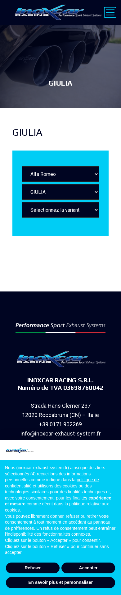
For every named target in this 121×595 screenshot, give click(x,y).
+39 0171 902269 (60, 424)
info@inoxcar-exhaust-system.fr (60, 433)
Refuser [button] (33, 567)
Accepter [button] (88, 567)
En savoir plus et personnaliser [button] (60, 582)
